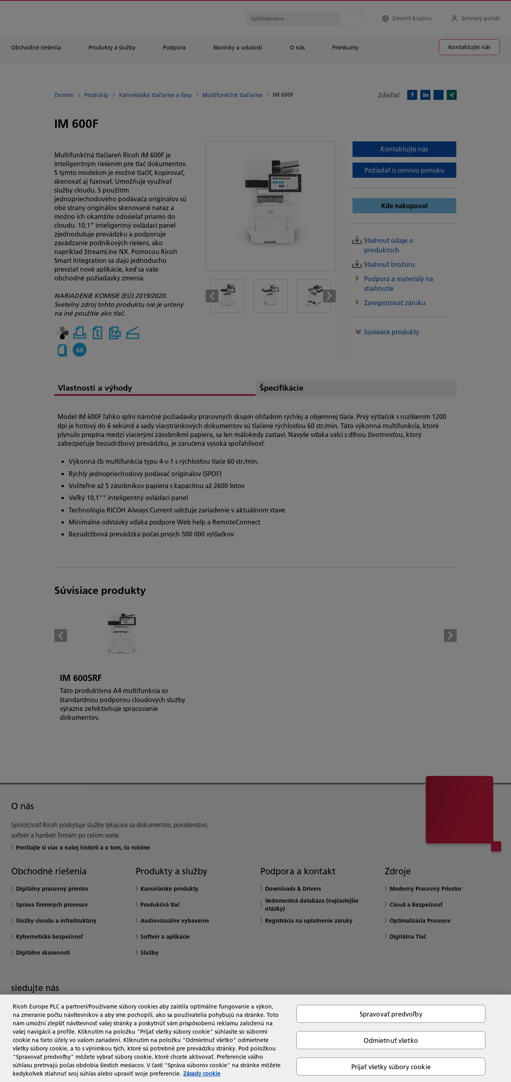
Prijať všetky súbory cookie (391, 1066)
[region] (255, 1038)
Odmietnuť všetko (391, 1040)
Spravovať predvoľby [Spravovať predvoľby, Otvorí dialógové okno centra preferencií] (391, 1013)
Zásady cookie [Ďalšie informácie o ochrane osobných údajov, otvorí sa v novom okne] (201, 1073)
